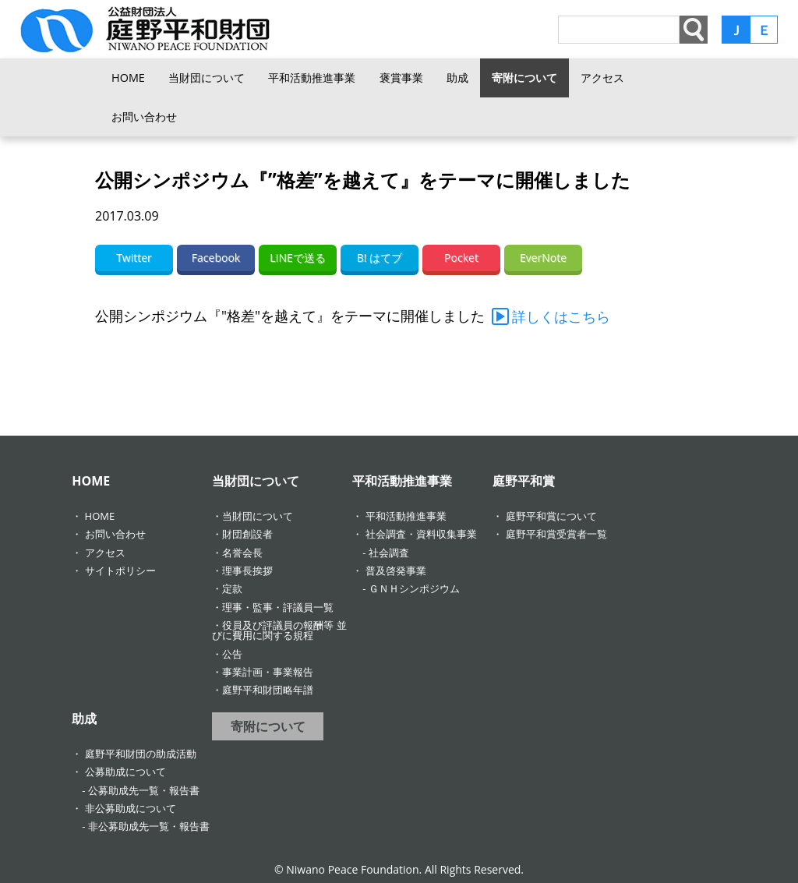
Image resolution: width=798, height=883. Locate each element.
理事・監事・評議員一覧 (278, 607)
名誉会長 (242, 553)
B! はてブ (379, 257)
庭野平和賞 (524, 480)
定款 (232, 588)
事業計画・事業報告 (267, 672)
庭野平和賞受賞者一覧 (556, 534)
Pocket (461, 257)
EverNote (543, 257)
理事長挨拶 (247, 570)
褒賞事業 (401, 77)
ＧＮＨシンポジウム (414, 588)
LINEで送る (298, 257)
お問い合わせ (144, 116)
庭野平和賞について (551, 516)
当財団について (206, 77)
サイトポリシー (120, 570)
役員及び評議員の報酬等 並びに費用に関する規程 (279, 630)
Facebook (216, 257)
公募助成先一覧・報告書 (144, 790)
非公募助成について (130, 808)
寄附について (524, 77)
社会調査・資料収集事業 (421, 534)
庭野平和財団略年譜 (267, 690)
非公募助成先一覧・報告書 (149, 826)
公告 (232, 654)
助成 (457, 77)
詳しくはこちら (561, 316)
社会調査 (389, 553)
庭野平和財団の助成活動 (140, 754)
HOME (128, 77)
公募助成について (125, 772)
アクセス (602, 77)
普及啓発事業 (395, 570)
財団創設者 (247, 534)
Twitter (134, 257)
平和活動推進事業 (311, 77)
